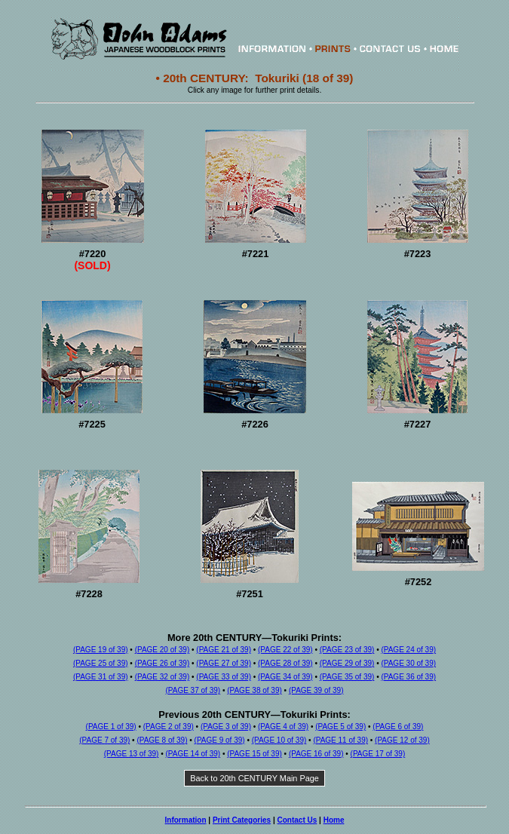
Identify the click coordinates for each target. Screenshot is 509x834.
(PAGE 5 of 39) (340, 726)
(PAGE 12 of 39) (402, 740)
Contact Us (297, 820)
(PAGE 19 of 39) (100, 649)
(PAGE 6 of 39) (398, 726)
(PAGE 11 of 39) (340, 740)
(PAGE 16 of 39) (316, 754)
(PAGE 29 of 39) (347, 663)
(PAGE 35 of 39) (347, 677)
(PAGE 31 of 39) (100, 677)
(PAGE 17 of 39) (378, 754)
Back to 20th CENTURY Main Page (254, 778)
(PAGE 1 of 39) (111, 726)
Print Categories (242, 820)
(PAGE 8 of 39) (161, 740)
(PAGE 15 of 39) (254, 754)
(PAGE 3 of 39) (226, 726)
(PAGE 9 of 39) (220, 740)
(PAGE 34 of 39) (285, 677)
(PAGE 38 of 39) (254, 690)
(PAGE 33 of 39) (223, 677)
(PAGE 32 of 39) (162, 677)
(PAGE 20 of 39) (162, 649)
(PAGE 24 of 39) (408, 649)
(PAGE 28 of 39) (285, 663)
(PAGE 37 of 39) (192, 690)
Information (186, 820)
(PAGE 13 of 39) (131, 754)
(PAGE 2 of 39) (168, 726)
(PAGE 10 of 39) (279, 740)
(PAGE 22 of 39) (285, 649)
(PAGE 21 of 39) (223, 649)
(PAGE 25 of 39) (100, 663)
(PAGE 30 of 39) (408, 663)
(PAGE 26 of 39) (162, 663)
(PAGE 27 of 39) (223, 663)
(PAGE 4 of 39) (283, 726)
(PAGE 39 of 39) (316, 690)
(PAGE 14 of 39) (192, 754)
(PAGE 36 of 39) (408, 677)
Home (334, 820)
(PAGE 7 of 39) (104, 740)
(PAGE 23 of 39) (347, 649)
